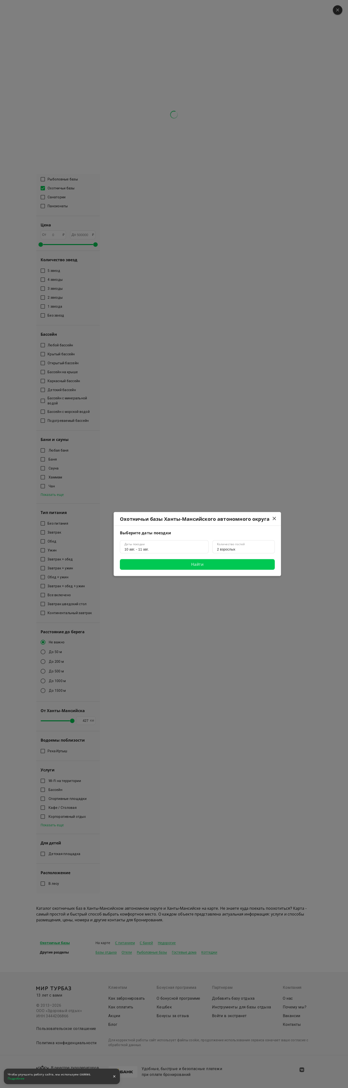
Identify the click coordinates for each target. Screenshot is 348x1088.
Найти (197, 564)
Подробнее (16, 1078)
